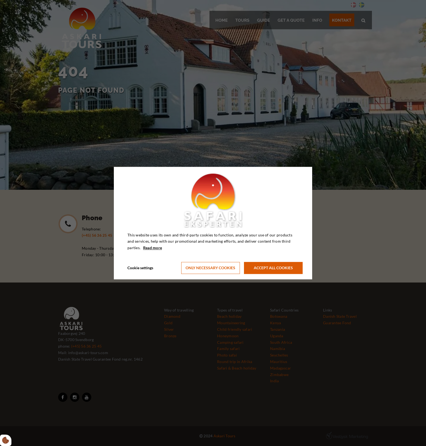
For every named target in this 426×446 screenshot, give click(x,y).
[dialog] (213, 223)
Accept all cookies (273, 268)
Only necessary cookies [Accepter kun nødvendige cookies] (210, 268)
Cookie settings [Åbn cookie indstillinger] (140, 267)
